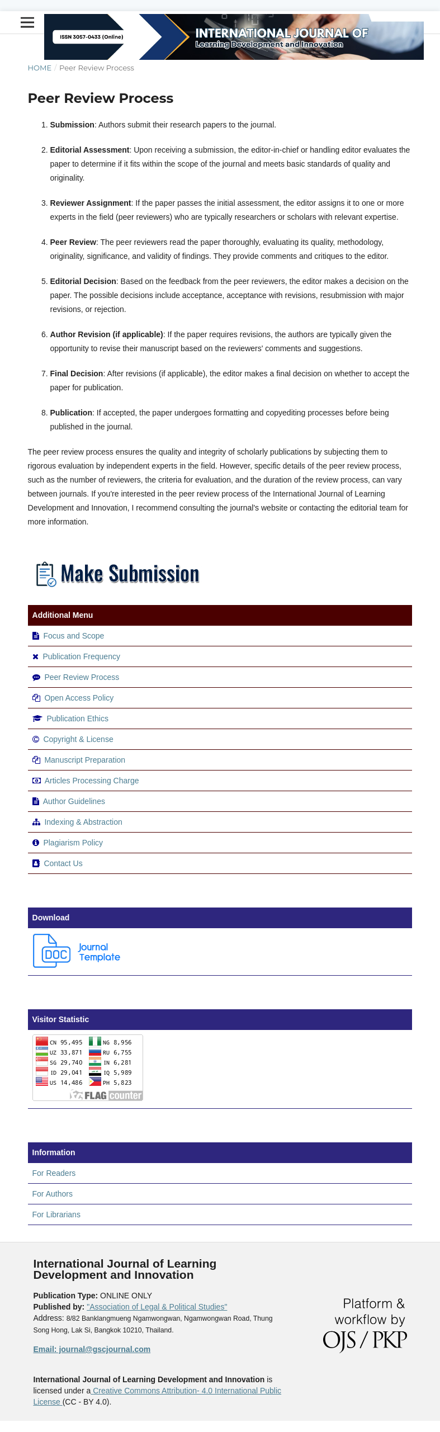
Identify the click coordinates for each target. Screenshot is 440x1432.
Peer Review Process (81, 677)
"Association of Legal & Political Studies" (157, 1306)
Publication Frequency (81, 656)
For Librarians (56, 1214)
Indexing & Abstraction (83, 821)
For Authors (52, 1193)
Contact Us (63, 863)
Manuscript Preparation (84, 759)
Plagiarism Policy (73, 842)
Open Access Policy (78, 697)
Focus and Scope (73, 635)
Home (40, 67)
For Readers (54, 1173)
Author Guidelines (74, 801)
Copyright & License (78, 739)
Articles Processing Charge (91, 780)
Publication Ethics (77, 718)
